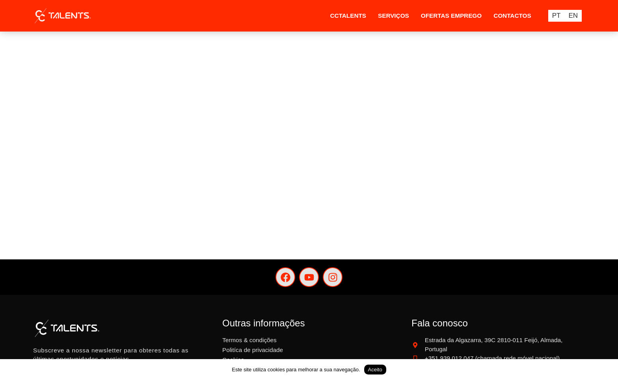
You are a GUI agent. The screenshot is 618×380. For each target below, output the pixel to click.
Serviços (393, 15)
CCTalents (348, 15)
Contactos (512, 15)
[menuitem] (556, 15)
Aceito (375, 370)
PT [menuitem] (556, 16)
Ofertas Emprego (451, 15)
